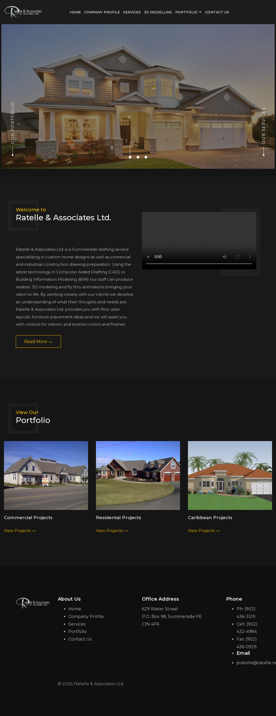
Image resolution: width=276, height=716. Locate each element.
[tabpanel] (137, 96)
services (132, 12)
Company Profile (102, 12)
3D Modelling (158, 12)
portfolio (188, 12)
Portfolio (77, 631)
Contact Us (79, 639)
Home (74, 608)
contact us (217, 12)
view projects (20, 529)
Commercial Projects (28, 517)
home (75, 12)
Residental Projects (118, 517)
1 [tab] (130, 141)
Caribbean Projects (210, 517)
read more (38, 340)
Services (76, 623)
